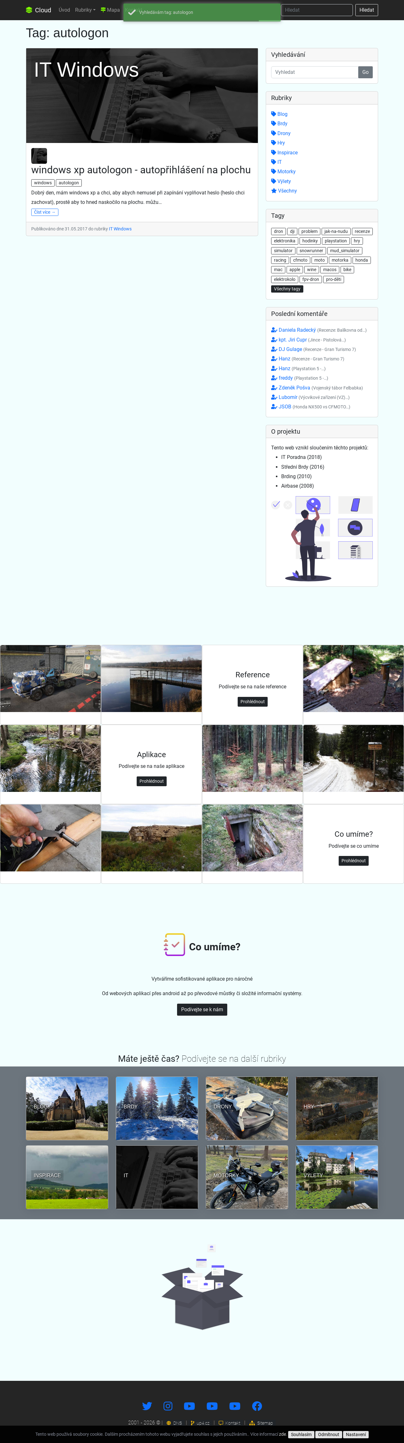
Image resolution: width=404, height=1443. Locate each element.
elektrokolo (284, 279)
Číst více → (45, 212)
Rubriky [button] (83, 10)
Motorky (283, 172)
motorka (340, 260)
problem (309, 231)
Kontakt (229, 1423)
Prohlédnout (253, 701)
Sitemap (261, 1423)
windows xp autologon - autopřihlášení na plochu (141, 170)
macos (329, 269)
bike (347, 269)
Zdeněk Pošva (317, 388)
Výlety (281, 181)
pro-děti (333, 279)
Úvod (64, 10)
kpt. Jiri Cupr (308, 340)
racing (280, 260)
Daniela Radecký (319, 330)
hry (357, 240)
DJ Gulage (313, 349)
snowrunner (311, 250)
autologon (69, 182)
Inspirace (284, 153)
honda (361, 260)
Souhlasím (301, 1434)
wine (311, 269)
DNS (174, 1423)
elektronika (284, 240)
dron (278, 231)
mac (278, 269)
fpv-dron (310, 279)
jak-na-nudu (336, 231)
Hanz (307, 359)
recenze (362, 231)
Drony (281, 133)
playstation (336, 240)
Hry (278, 143)
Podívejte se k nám (202, 1009)
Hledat (366, 10)
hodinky (310, 240)
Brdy (279, 124)
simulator (283, 250)
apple (294, 269)
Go (365, 72)
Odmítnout (328, 1434)
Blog (279, 114)
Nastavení (356, 1434)
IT (276, 162)
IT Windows (120, 228)
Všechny (284, 191)
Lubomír (310, 397)
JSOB (310, 407)
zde (282, 1434)
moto (319, 260)
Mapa (110, 10)
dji (292, 231)
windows (43, 182)
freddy (299, 378)
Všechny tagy (287, 288)
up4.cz (200, 1423)
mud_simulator (344, 250)
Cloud (38, 10)
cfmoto (300, 260)
